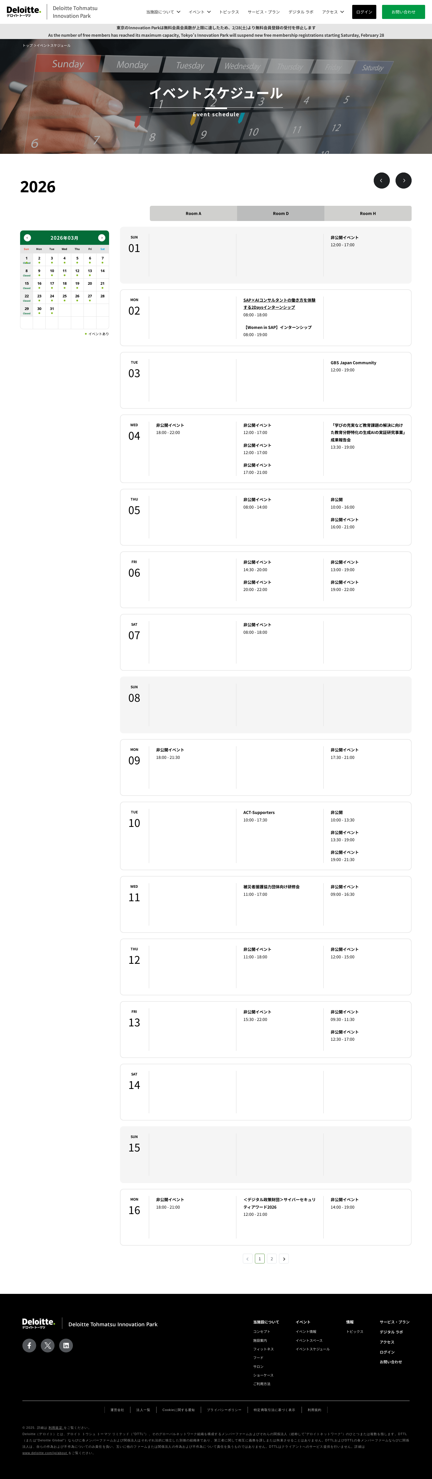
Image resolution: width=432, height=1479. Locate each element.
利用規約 (314, 1410)
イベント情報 (306, 1331)
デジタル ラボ (300, 12)
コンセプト (261, 1331)
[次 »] (283, 1258)
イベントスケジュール (313, 1348)
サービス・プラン (264, 12)
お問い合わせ (404, 12)
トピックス (229, 12)
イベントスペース (309, 1340)
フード (258, 1357)
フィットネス (263, 1348)
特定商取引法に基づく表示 (274, 1410)
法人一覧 (143, 1410)
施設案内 (260, 1340)
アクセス (387, 1342)
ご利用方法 (261, 1383)
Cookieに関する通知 (178, 1410)
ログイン (364, 12)
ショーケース (263, 1375)
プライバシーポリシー (224, 1410)
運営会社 (117, 1410)
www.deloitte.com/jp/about (45, 1453)
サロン (258, 1366)
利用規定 (56, 1427)
